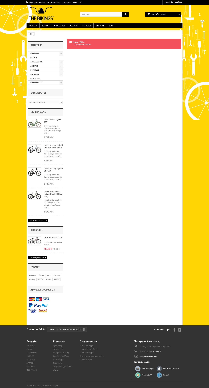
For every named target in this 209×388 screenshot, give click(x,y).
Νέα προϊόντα (38, 112)
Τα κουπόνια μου (86, 360)
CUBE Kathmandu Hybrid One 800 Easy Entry (53, 193)
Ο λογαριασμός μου (88, 341)
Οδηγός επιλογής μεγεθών (62, 366)
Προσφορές (37, 230)
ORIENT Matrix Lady (53, 237)
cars (49, 275)
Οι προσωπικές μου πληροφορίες (92, 356)
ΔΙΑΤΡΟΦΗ (100, 26)
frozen (41, 275)
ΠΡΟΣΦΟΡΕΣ (35, 78)
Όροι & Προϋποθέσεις (61, 356)
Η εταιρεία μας (58, 360)
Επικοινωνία (168, 2)
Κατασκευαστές (38, 92)
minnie (40, 279)
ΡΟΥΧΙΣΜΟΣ (87, 26)
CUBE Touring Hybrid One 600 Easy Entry (53, 146)
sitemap (56, 370)
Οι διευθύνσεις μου (87, 353)
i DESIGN (55, 385)
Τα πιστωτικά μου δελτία (89, 349)
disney (56, 279)
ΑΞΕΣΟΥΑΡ (73, 26)
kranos (48, 279)
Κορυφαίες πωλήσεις (61, 353)
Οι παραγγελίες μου (87, 346)
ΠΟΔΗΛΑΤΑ (33, 26)
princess (32, 275)
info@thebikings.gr (150, 356)
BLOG (111, 26)
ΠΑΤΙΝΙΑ (45, 26)
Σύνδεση (178, 2)
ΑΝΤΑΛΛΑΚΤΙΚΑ (59, 26)
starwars (57, 275)
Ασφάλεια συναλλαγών (43, 289)
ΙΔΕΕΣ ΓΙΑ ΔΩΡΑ (36, 82)
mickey (32, 279)
